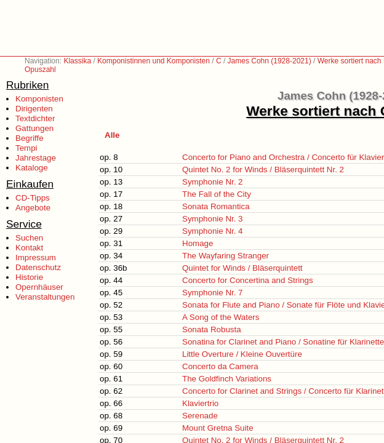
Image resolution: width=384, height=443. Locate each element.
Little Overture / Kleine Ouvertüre (242, 354)
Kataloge (31, 167)
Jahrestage (35, 157)
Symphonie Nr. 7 (212, 292)
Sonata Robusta (211, 329)
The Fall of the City (216, 194)
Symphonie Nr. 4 (212, 231)
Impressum (35, 257)
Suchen (29, 237)
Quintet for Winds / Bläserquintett (242, 268)
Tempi (26, 148)
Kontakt (29, 247)
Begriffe (29, 138)
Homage (197, 243)
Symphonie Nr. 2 (212, 181)
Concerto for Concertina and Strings (247, 280)
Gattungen (34, 128)
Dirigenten (34, 108)
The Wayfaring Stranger (225, 255)
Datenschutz (38, 267)
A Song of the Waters (220, 317)
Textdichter (35, 118)
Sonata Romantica (216, 206)
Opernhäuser (39, 287)
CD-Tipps (32, 197)
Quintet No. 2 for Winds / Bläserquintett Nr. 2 (263, 169)
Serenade (200, 415)
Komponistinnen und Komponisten (153, 61)
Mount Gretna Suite (218, 428)
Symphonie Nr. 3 (212, 218)
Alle (112, 135)
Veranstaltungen (44, 296)
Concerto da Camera (220, 366)
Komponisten (39, 98)
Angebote (32, 207)
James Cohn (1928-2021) (269, 61)
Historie (29, 277)
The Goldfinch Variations (226, 378)
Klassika (77, 61)
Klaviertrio (200, 403)
